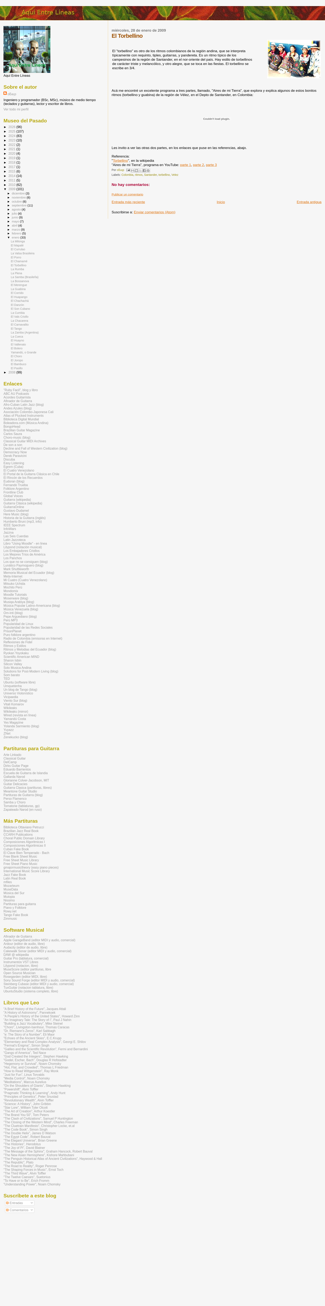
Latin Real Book (14, 878)
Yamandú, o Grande (23, 352)
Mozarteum (11, 885)
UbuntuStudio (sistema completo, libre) (30, 991)
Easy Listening (13, 463)
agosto (17, 209)
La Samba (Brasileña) (24, 277)
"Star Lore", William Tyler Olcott (25, 1107)
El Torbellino (18, 265)
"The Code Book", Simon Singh (25, 1129)
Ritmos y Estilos (14, 646)
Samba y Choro (14, 802)
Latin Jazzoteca (14, 540)
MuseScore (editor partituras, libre (27, 969)
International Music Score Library (26, 871)
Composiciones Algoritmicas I (24, 842)
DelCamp (10, 762)
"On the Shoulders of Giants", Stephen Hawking (36, 1085)
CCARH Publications (18, 834)
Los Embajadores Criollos (21, 551)
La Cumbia (18, 312)
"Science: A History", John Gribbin (27, 1104)
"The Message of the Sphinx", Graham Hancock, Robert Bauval (47, 1151)
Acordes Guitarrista (16, 397)
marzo (16, 229)
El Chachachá (20, 300)
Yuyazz (8, 730)
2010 (12, 185)
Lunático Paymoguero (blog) (23, 565)
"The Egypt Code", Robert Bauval (26, 1137)
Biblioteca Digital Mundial (21, 419)
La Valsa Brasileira (22, 253)
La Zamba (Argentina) (25, 332)
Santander (150, 174)
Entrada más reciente (128, 202)
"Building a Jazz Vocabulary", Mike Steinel (33, 1023)
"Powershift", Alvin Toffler (20, 1089)
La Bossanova (20, 281)
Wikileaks (10, 708)
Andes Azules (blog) (17, 408)
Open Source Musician (19, 973)
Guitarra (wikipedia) (17, 499)
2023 (12, 140)
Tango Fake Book (15, 915)
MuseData (10, 889)
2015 (12, 171)
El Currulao (18, 249)
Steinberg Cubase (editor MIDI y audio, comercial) (38, 984)
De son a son (12, 445)
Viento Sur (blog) (15, 700)
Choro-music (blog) (16, 437)
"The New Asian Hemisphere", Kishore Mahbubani (38, 1155)
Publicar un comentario (127, 194)
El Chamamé (19, 261)
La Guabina (18, 289)
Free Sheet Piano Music (20, 864)
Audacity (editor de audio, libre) (25, 947)
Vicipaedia (10, 697)
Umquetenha (12, 686)
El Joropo (17, 360)
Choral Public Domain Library (24, 838)
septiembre (19, 205)
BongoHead (11, 426)
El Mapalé (17, 245)
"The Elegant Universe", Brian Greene (30, 1140)
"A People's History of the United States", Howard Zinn (41, 1016)
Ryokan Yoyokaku (16, 653)
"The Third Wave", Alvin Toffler (24, 1173)
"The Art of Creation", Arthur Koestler (29, 1111)
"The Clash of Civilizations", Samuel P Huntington (38, 1118)
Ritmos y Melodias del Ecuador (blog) (29, 649)
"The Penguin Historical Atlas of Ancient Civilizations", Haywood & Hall (52, 1158)
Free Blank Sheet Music (20, 856)
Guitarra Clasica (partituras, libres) (27, 787)
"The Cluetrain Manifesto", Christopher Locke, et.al (39, 1126)
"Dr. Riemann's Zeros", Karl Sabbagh (29, 1031)
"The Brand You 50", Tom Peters (26, 1115)
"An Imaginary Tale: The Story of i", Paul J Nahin (37, 1020)
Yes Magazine (13, 722)
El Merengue (19, 285)
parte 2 (198, 165)
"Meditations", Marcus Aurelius (24, 1082)
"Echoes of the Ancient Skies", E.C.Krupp (32, 1038)
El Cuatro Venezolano (18, 470)
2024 (12, 136)
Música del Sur (13, 893)
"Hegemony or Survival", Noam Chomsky (32, 1063)
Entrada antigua (309, 202)
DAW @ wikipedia (16, 954)
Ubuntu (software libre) (19, 682)
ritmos (139, 174)
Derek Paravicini (15, 456)
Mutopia (9, 896)
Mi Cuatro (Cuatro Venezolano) (25, 580)
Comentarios (17, 1210)
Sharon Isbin (12, 660)
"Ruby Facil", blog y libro (20, 390)
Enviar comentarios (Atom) (155, 212)
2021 (12, 149)
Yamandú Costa (14, 719)
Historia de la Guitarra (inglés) (24, 518)
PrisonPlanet (12, 631)
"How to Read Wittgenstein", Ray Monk (30, 1071)
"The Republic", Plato (18, 1162)
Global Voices (13, 496)
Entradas (14, 1203)
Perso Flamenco (15, 798)
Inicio (221, 202)
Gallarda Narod (14, 776)
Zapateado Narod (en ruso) (22, 809)
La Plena (16, 273)
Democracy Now (15, 452)
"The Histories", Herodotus (22, 1144)
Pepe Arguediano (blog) (20, 616)
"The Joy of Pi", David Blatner (24, 1147)
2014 (12, 176)
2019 (12, 158)
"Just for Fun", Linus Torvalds (23, 1074)
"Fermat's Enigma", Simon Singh (26, 1045)
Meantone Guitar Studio (20, 791)
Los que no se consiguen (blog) (25, 561)
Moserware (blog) (15, 598)
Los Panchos (12, 558)
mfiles (7, 882)
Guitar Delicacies (15, 784)
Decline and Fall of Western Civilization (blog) (35, 448)
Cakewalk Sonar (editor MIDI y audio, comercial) (37, 951)
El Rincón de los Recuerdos (22, 477)
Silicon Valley (12, 664)
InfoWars (9, 529)
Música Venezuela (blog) (20, 609)
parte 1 (185, 165)
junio (15, 217)
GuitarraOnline (13, 507)
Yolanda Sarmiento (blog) (21, 726)
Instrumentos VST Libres (20, 962)
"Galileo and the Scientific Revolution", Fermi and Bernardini (45, 1049)
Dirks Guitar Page (15, 765)
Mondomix (10, 591)
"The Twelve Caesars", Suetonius (26, 1177)
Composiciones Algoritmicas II (24, 845)
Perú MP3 (10, 620)
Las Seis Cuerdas (15, 536)
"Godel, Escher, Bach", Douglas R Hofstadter (35, 1060)
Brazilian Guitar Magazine (21, 430)
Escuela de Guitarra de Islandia (25, 773)
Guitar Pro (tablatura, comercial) (26, 958)
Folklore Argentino (16, 488)
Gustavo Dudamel (16, 510)
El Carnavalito (20, 324)
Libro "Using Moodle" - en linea (25, 543)
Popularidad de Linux (18, 624)
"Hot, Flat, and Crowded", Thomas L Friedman (35, 1067)
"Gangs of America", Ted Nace (24, 1053)
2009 (12, 189)
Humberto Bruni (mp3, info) (22, 521)
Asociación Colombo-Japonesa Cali (28, 412)
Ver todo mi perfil (15, 109)
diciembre (19, 193)
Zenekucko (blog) (15, 737)
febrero (17, 233)
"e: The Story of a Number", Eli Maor (29, 1034)
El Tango (16, 328)
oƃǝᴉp (12, 94)
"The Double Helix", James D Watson (29, 1133)
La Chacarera (19, 320)
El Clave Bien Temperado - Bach (26, 853)
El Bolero (16, 348)
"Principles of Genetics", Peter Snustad (30, 1096)
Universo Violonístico (18, 693)
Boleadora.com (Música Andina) (25, 423)
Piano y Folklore (14, 907)
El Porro (16, 257)
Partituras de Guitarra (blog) (23, 795)
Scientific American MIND (21, 656)
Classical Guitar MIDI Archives (24, 441)
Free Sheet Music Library (21, 860)
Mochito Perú (12, 587)
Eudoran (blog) (13, 481)
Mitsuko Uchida (14, 583)
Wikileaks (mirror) (15, 711)
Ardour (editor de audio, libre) (24, 944)
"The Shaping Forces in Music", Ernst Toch (33, 1169)
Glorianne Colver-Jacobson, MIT (26, 780)
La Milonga (18, 241)
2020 (12, 153)
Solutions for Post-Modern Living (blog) (30, 671)
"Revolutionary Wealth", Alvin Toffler (28, 1100)
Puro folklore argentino (19, 635)
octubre (17, 201)
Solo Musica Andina (17, 667)
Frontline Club (13, 492)
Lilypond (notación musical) (22, 547)
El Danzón (17, 305)
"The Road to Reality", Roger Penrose (30, 1166)
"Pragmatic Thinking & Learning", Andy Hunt (34, 1093)
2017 (12, 167)
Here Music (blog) (15, 514)
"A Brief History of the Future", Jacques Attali (34, 1009)
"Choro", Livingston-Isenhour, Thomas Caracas (36, 1027)
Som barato (11, 675)
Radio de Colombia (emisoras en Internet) (32, 638)
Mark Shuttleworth (16, 569)
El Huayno (17, 340)
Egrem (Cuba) (13, 466)
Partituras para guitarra (19, 904)
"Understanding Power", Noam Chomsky (32, 1184)
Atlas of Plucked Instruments (23, 415)
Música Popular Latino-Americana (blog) (31, 605)
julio (15, 213)
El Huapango (19, 297)
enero (16, 237)
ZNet (6, 733)
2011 (12, 180)
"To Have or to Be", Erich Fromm (26, 1180)
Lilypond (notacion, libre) (20, 965)
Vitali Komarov (13, 704)
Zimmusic (10, 918)
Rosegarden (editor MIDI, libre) (25, 976)
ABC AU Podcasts (16, 393)
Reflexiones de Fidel (17, 642)
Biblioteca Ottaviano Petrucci (23, 827)
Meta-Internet (12, 576)
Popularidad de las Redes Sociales (28, 627)
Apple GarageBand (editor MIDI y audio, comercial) (39, 940)
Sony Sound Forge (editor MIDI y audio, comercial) (39, 980)
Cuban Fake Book (16, 849)
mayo (16, 221)
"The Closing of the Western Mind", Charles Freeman (40, 1122)
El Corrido (17, 293)
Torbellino (120, 161)
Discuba (9, 459)
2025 (12, 131)
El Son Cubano (20, 308)
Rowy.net (9, 911)
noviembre (19, 197)
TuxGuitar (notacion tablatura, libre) (28, 987)
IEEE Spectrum (14, 525)
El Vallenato (18, 344)
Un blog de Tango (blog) (20, 689)
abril (15, 225)
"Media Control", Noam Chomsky (26, 1078)
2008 (12, 372)
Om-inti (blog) (13, 613)
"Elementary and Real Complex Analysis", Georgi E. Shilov (44, 1042)
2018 (12, 162)
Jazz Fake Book (14, 874)
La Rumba (17, 269)
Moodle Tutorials (15, 594)
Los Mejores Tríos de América (24, 554)
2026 (12, 127)
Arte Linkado (12, 755)
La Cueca (17, 336)
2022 (12, 145)
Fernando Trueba (15, 485)
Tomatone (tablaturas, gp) (21, 806)
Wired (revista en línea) (19, 715)
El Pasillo (17, 368)
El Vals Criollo (19, 316)
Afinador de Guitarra (17, 401)
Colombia (127, 174)
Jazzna (8, 532)
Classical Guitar (14, 758)
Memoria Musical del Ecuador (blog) (28, 572)
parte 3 (211, 165)
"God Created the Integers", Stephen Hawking (35, 1056)
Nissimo (9, 900)
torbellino (164, 174)
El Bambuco (18, 364)
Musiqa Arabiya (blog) (18, 602)
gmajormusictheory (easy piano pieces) (30, 867)
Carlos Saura (12, 434)
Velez (174, 174)
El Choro (16, 356)
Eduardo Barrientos (17, 769)
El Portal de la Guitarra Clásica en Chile (31, 474)
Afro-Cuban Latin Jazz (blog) (23, 404)
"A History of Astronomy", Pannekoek (29, 1012)
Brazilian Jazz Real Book (20, 831)
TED (6, 678)
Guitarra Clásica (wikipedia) (22, 503)
